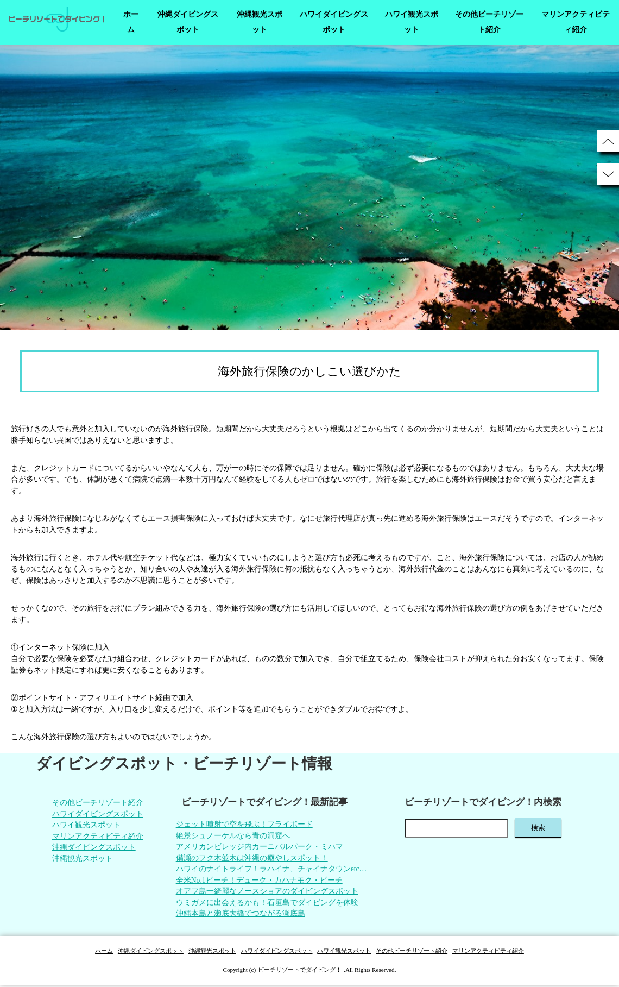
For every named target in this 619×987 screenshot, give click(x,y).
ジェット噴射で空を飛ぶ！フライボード (243, 825)
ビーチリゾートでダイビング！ (300, 972)
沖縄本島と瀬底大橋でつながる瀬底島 (240, 916)
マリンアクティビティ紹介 (575, 22)
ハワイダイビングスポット (334, 22)
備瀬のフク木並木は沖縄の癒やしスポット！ (251, 859)
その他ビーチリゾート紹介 (489, 22)
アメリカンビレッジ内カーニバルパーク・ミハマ (259, 848)
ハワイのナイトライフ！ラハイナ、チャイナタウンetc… (271, 870)
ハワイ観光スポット (411, 22)
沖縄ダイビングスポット (187, 22)
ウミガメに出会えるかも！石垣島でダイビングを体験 (266, 905)
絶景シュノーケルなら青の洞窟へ (232, 836)
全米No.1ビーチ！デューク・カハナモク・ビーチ (259, 882)
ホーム (130, 22)
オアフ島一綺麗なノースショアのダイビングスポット (266, 893)
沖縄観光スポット (259, 22)
